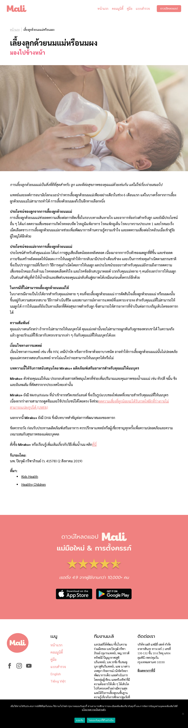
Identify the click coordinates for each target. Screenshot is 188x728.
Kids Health (29, 476)
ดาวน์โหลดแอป (169, 9)
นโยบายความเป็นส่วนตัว (94, 709)
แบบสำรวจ (143, 8)
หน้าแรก (102, 8)
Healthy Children (33, 484)
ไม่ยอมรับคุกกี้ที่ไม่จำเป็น (101, 720)
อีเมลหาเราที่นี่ (146, 670)
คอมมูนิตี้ (117, 8)
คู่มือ (129, 8)
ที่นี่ (94, 444)
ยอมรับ (79, 720)
